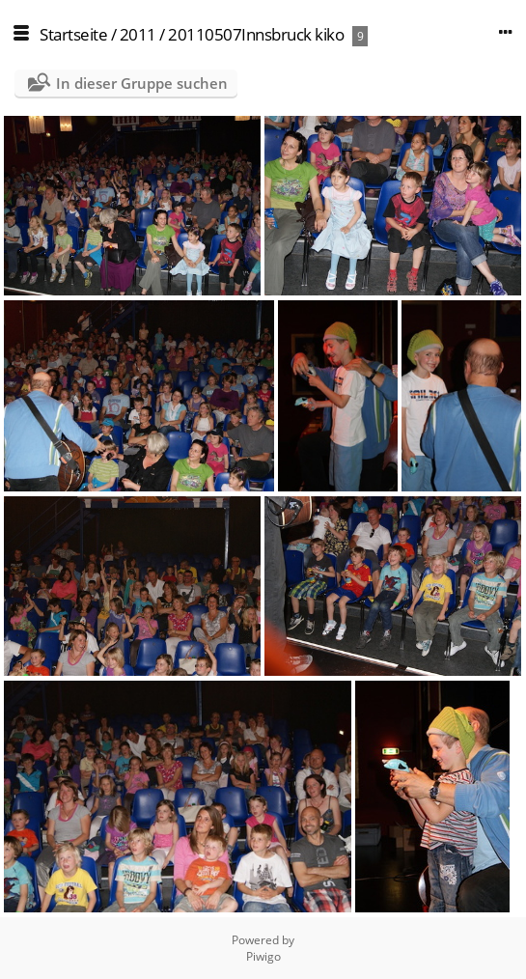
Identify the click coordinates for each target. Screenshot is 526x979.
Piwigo (263, 956)
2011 (138, 34)
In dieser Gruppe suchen (142, 83)
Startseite (73, 34)
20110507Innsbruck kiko (256, 34)
